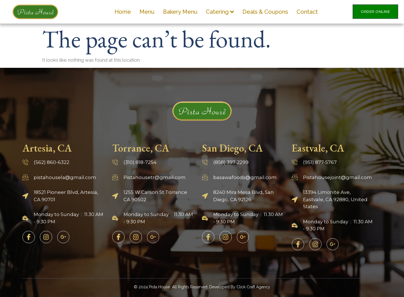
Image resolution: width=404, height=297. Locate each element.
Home (122, 11)
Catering (220, 11)
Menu (147, 11)
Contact (307, 11)
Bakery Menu (180, 11)
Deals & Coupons (265, 11)
